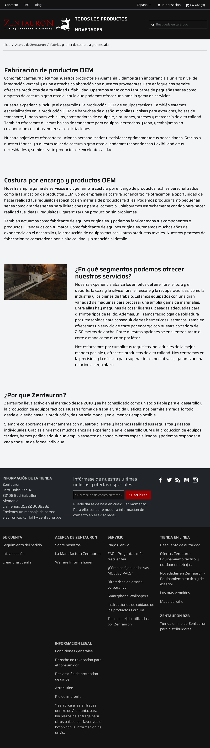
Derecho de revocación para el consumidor (78, 662)
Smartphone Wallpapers (128, 596)
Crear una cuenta (17, 562)
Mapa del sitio (171, 601)
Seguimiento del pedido (22, 545)
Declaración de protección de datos (76, 676)
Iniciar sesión (14, 553)
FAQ (26, 4)
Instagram (196, 480)
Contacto (11, 4)
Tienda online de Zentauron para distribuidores (183, 626)
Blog (38, 4)
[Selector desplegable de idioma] (144, 4)
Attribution (64, 688)
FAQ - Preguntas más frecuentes (125, 556)
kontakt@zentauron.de (42, 517)
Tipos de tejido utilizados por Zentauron (128, 621)
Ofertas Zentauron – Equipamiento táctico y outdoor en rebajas (179, 559)
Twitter (170, 480)
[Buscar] (178, 24)
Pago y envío (118, 545)
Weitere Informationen (74, 562)
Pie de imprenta (68, 696)
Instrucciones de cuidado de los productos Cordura (131, 607)
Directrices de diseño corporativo (125, 584)
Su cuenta (12, 537)
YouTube (187, 480)
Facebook (161, 480)
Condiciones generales (74, 651)
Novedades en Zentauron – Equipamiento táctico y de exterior (182, 578)
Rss (178, 480)
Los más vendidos (175, 593)
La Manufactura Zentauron (78, 553)
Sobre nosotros (68, 545)
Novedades (88, 29)
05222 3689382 (35, 506)
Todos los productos (101, 19)
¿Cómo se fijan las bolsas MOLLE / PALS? (128, 570)
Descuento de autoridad (180, 545)
